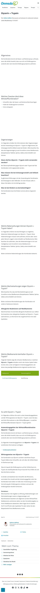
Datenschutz (10, 541)
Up (3, 590)
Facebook (13, 587)
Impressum (3, 541)
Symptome (6, 558)
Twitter (18, 587)
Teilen (24, 532)
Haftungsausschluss (8, 584)
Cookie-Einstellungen (31, 584)
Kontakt (17, 581)
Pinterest (21, 587)
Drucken (5, 535)
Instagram (15, 587)
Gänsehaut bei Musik (9, 561)
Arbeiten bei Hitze (8, 555)
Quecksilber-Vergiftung (10, 549)
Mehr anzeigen (7, 564)
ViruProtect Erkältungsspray (9, 378)
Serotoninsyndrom (8, 552)
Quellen (5, 532)
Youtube (27, 587)
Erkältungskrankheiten (9, 450)
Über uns (4, 581)
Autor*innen (11, 581)
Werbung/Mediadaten (19, 584)
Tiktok (24, 587)
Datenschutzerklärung (31, 581)
